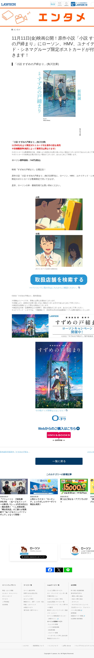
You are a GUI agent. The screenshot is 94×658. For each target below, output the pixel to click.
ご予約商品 (5, 601)
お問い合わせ (67, 645)
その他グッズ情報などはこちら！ (51, 410)
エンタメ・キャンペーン (9, 593)
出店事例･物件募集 (77, 618)
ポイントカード (7, 596)
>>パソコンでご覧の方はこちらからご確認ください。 (54, 288)
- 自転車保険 (51, 630)
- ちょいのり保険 (52, 624)
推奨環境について (38, 645)
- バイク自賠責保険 (53, 627)
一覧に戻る (59, 461)
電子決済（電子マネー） (31, 610)
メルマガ (26, 645)
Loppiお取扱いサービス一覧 (56, 601)
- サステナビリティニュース (79, 604)
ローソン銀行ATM (29, 590)
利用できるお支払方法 (30, 593)
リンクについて (53, 645)
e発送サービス (28, 607)
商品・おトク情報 (7, 590)
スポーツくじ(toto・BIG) (55, 599)
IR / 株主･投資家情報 (77, 590)
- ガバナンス (75, 601)
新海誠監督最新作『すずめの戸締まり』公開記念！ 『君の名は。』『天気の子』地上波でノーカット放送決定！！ (15, 452)
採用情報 (73, 613)
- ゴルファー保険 (52, 632)
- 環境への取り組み (77, 596)
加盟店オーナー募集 (78, 616)
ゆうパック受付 (28, 599)
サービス (5, 599)
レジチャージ (28, 596)
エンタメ (16, 30)
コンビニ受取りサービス (54, 590)
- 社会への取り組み (77, 599)
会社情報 (5, 604)
